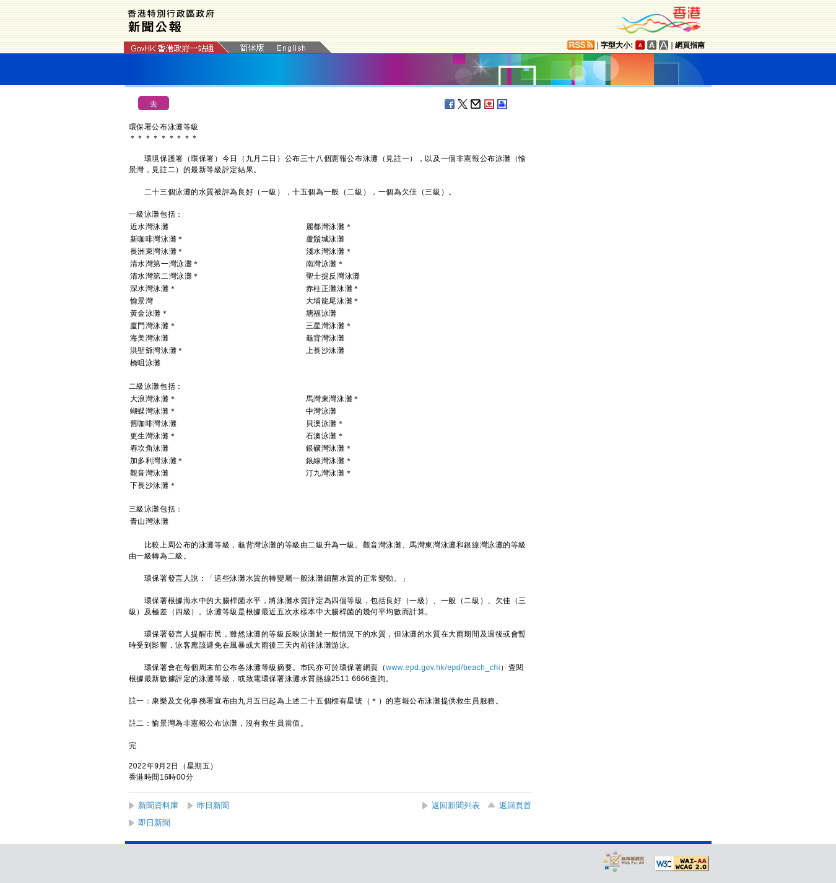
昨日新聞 (213, 805)
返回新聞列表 (456, 805)
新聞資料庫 (158, 805)
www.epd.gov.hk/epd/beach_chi (443, 667)
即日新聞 (154, 822)
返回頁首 (515, 805)
